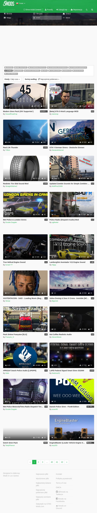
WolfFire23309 (57, 186)
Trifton (7, 150)
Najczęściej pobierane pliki (41, 491)
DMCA (58, 487)
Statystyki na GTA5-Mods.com (44, 505)
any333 (54, 445)
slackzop (55, 114)
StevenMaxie (56, 337)
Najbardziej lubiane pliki (43, 484)
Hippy (54, 265)
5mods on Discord (61, 507)
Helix (7, 373)
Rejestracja (76, 10)
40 (52, 462)
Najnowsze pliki (42, 474)
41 (57, 462)
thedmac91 (56, 373)
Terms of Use (61, 483)
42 (62, 462)
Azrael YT (9, 265)
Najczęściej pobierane (42, 79)
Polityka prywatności (64, 479)
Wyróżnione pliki (42, 479)
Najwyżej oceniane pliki (43, 498)
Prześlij (49, 10)
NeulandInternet (58, 150)
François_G (9, 337)
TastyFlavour (10, 445)
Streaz (7, 301)
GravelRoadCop (11, 114)
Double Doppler (11, 222)
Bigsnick (55, 301)
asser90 (55, 409)
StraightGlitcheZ (11, 186)
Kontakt (59, 474)
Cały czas (12, 79)
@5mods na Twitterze (62, 493)
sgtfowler (55, 222)
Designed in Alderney (11, 473)
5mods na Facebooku (61, 500)
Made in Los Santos (11, 476)
